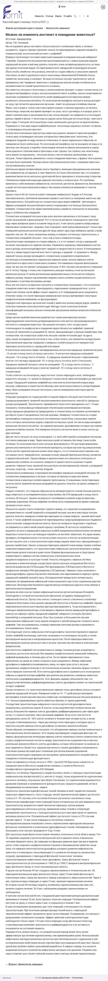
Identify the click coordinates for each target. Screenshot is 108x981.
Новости (39, 16)
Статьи (49, 16)
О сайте (68, 16)
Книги (58, 16)
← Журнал (11, 964)
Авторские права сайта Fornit (56, 978)
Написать (7, 978)
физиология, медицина (57, 28)
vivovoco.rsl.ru (24, 39)
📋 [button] (48, 22)
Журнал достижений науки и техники (24, 28)
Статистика (77, 978)
